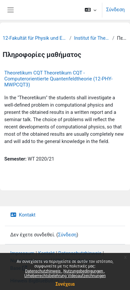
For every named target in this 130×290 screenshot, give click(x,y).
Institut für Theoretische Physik (92, 38)
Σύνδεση (115, 10)
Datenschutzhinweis (43, 271)
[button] (91, 10)
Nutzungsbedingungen (83, 271)
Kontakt (23, 215)
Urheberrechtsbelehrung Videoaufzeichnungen (65, 275)
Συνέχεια (65, 284)
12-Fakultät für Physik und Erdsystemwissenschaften (35, 38)
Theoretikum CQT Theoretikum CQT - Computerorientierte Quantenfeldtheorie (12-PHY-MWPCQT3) (58, 79)
